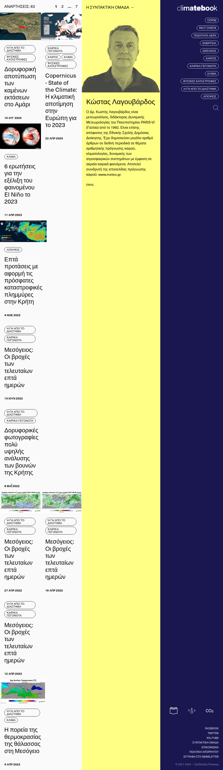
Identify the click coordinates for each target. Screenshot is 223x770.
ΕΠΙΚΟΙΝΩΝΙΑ (210, 747)
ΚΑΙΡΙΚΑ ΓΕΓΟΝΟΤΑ (203, 66)
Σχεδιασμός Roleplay (206, 764)
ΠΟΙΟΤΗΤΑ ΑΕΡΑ (205, 35)
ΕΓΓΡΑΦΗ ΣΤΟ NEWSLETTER (201, 756)
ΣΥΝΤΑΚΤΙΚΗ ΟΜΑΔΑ (206, 742)
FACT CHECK (207, 28)
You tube (212, 738)
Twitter (213, 733)
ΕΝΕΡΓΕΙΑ (209, 43)
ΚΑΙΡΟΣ (211, 58)
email (90, 184)
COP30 (211, 20)
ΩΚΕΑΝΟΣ (209, 51)
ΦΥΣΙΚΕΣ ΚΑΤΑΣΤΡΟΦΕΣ (199, 81)
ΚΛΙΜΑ (212, 73)
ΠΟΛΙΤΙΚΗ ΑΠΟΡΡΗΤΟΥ (204, 751)
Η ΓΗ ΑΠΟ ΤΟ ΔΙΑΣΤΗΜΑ (200, 89)
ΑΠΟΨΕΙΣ (209, 96)
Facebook (212, 728)
